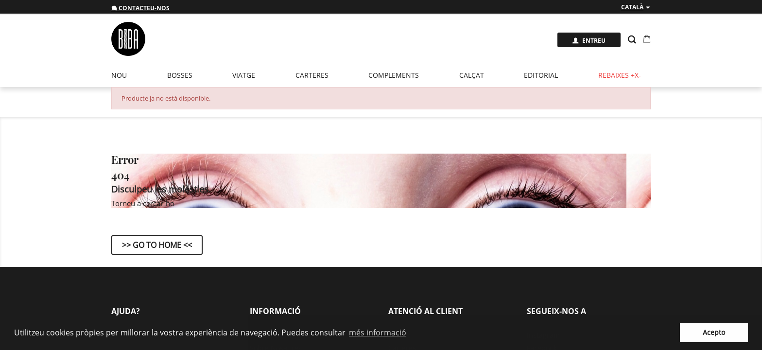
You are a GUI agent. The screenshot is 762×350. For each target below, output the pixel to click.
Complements (393, 75)
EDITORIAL (541, 75)
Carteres (312, 75)
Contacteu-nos (140, 8)
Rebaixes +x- (619, 75)
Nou (119, 75)
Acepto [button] (714, 332)
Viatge (243, 75)
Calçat (471, 75)
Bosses (179, 75)
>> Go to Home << (157, 245)
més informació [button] (377, 332)
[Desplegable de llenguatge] (636, 7)
